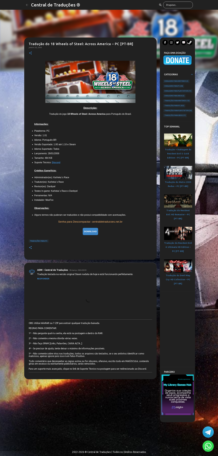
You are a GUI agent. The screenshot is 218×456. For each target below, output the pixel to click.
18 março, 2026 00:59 (77, 270)
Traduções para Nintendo (177, 101)
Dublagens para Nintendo (176, 81)
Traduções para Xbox (175, 115)
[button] (30, 53)
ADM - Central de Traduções (52, 270)
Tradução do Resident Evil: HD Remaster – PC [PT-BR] (178, 214)
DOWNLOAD (90, 231)
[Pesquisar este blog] (178, 5)
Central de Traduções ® (55, 4)
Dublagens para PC (173, 86)
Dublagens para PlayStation (177, 91)
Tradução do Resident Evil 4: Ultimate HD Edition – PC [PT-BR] (178, 247)
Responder (43, 279)
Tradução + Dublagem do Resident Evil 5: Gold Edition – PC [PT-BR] (178, 153)
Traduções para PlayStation (178, 111)
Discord (56, 162)
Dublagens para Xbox (174, 96)
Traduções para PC (38, 241)
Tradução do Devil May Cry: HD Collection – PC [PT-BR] (178, 279)
